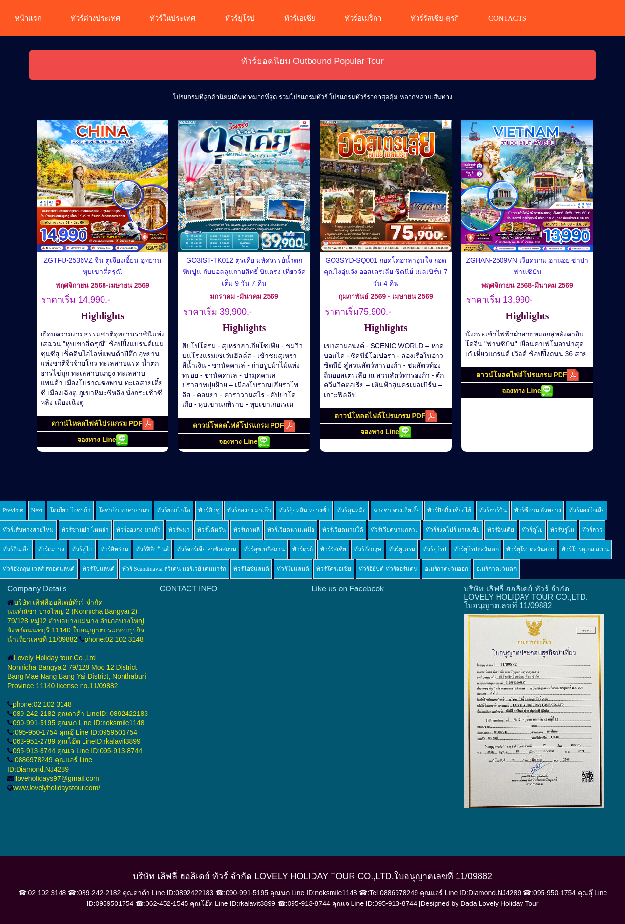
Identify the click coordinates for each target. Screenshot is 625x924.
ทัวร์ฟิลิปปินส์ (152, 549)
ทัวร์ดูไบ (532, 529)
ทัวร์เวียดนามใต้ (342, 529)
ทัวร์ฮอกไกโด (173, 510)
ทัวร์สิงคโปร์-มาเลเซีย (453, 529)
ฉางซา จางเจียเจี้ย (397, 510)
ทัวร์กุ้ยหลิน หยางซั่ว (304, 510)
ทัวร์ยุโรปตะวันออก (530, 549)
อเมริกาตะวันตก (496, 569)
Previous (13, 510)
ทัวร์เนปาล (51, 549)
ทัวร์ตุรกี (302, 549)
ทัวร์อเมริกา (363, 18)
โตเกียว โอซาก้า (70, 510)
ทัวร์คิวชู (209, 510)
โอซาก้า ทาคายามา (124, 510)
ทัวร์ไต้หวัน (211, 529)
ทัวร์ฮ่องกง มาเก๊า (249, 510)
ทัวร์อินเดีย (500, 529)
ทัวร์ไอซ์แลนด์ (251, 569)
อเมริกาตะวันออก (446, 569)
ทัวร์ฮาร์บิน (493, 510)
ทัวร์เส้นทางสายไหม (28, 529)
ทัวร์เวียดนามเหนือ (290, 529)
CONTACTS (507, 18)
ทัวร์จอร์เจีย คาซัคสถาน (206, 549)
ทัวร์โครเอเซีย (333, 569)
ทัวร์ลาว (592, 529)
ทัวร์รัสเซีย (333, 549)
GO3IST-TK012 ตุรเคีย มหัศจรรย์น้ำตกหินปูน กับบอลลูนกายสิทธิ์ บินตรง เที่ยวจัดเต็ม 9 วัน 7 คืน (244, 271)
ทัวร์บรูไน (562, 529)
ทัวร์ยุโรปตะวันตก (476, 549)
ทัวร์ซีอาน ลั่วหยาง (537, 510)
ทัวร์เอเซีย (299, 18)
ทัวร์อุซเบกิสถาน (264, 549)
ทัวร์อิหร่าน (114, 549)
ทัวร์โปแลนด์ (99, 569)
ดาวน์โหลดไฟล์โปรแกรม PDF (102, 424)
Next (36, 510)
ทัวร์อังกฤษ (367, 549)
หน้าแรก (28, 18)
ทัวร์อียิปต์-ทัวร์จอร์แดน (388, 569)
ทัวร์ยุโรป (240, 18)
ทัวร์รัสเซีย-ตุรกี (435, 18)
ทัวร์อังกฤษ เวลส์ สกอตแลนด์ (39, 569)
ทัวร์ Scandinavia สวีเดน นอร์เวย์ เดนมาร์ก (174, 569)
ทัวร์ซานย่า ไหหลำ (85, 529)
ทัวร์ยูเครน (402, 549)
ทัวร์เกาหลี (246, 529)
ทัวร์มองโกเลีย (586, 510)
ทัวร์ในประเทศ (173, 18)
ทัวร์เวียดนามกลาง (394, 529)
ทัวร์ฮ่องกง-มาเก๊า (138, 529)
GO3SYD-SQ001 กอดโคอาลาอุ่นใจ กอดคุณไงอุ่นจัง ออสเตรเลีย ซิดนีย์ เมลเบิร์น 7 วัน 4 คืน (385, 271)
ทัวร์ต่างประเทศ (96, 18)
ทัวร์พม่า (179, 529)
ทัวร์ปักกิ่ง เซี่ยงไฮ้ (449, 510)
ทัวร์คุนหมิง (351, 510)
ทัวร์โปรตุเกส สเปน (585, 549)
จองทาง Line (102, 440)
